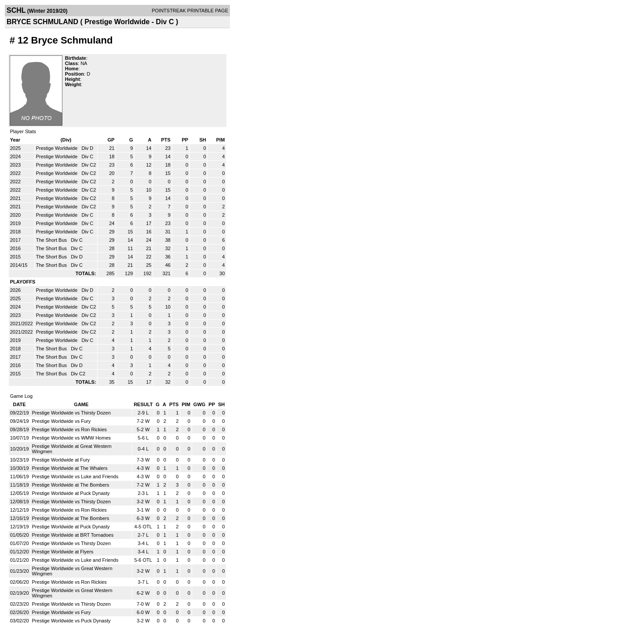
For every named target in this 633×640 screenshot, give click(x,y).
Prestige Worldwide (57, 148)
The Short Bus (52, 240)
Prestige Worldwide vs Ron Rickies (69, 429)
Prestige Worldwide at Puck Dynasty (71, 493)
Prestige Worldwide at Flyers (63, 551)
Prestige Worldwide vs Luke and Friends (75, 476)
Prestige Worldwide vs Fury (61, 421)
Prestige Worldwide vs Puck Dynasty (71, 620)
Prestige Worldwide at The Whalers (70, 468)
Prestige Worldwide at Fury (61, 459)
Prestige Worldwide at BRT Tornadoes (73, 535)
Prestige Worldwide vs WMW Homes (71, 437)
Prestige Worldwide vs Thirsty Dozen (71, 412)
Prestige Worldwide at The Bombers (70, 484)
